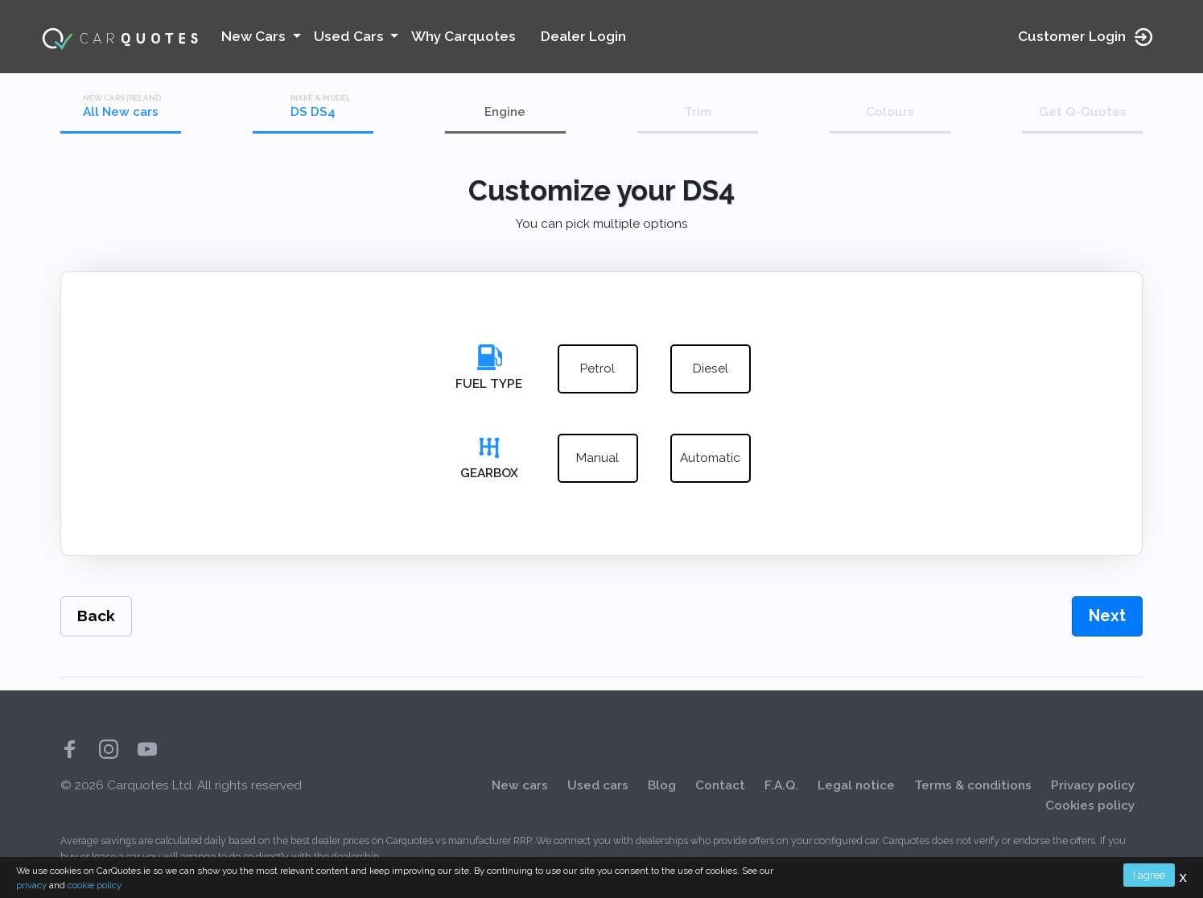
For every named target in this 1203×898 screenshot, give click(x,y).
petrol (597, 369)
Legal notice (856, 785)
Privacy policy (1093, 785)
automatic (710, 458)
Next (1107, 615)
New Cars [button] (255, 36)
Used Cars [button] (350, 36)
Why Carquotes (463, 36)
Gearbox (489, 473)
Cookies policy (1090, 805)
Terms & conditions (973, 785)
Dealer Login (583, 36)
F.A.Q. (781, 785)
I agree (1149, 874)
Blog (662, 785)
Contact (720, 785)
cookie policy (95, 885)
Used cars (597, 785)
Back (96, 616)
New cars (520, 785)
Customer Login (1086, 37)
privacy (31, 885)
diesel (710, 369)
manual (597, 458)
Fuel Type (488, 384)
